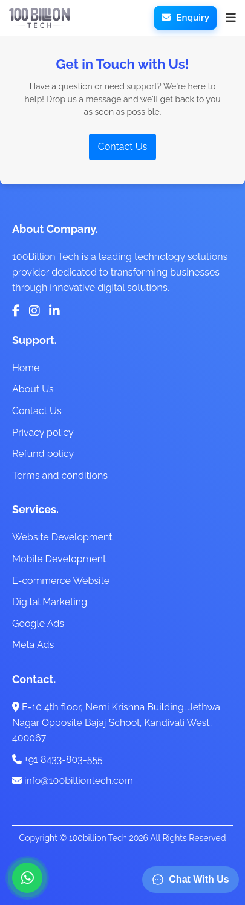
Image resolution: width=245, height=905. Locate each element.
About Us (33, 389)
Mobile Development (59, 559)
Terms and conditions (60, 475)
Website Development (62, 537)
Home (25, 368)
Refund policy (43, 453)
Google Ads (38, 623)
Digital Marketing (49, 602)
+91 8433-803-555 (57, 759)
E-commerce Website (60, 580)
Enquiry (185, 17)
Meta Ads (33, 644)
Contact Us (123, 146)
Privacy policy (43, 432)
